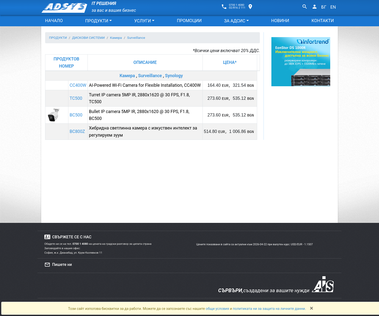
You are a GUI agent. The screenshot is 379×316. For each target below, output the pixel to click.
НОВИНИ (280, 20)
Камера (127, 75)
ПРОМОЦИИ (189, 20)
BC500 (76, 115)
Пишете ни (58, 265)
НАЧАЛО (54, 20)
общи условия (218, 309)
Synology (174, 75)
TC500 (76, 98)
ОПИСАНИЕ (145, 62)
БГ (324, 7)
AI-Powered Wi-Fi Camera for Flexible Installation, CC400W (145, 85)
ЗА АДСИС (234, 20)
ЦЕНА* (230, 62)
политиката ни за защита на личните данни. (269, 309)
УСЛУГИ (142, 20)
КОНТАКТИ (323, 20)
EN (333, 7)
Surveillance (150, 75)
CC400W (78, 85)
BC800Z (77, 131)
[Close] (311, 308)
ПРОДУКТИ (96, 20)
